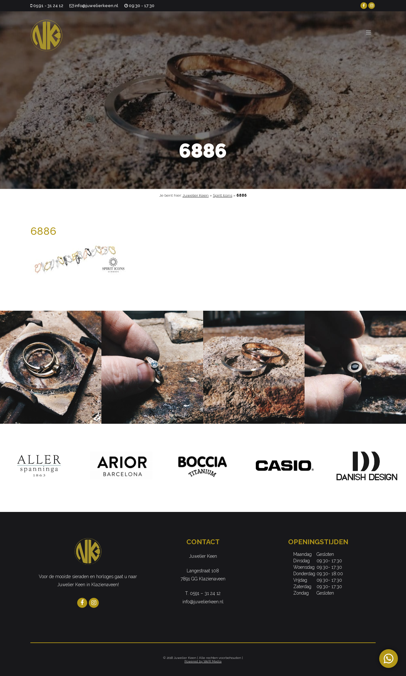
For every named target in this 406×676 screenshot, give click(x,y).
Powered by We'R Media (203, 661)
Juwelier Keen (195, 195)
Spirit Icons (222, 195)
